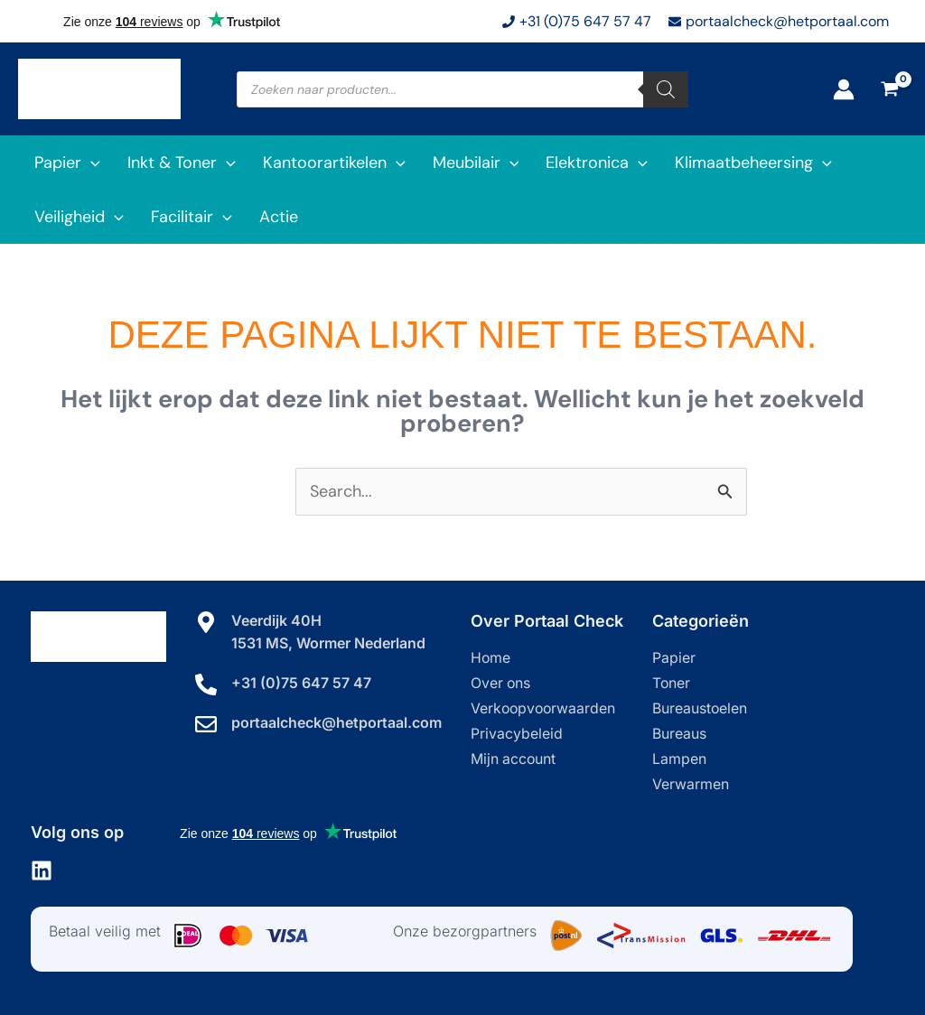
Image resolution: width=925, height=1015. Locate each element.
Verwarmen (690, 785)
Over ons (501, 684)
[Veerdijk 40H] (206, 622)
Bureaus (679, 734)
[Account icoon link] (844, 89)
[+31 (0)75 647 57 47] (206, 683)
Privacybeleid (517, 734)
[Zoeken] (665, 89)
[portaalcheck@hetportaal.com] (206, 723)
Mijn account (514, 759)
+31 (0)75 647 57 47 (301, 682)
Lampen (679, 759)
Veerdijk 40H (276, 620)
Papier (674, 658)
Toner (671, 684)
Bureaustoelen (700, 709)
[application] (90, 162)
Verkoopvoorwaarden (545, 709)
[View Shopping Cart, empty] (890, 89)
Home (491, 658)
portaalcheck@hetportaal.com (336, 721)
